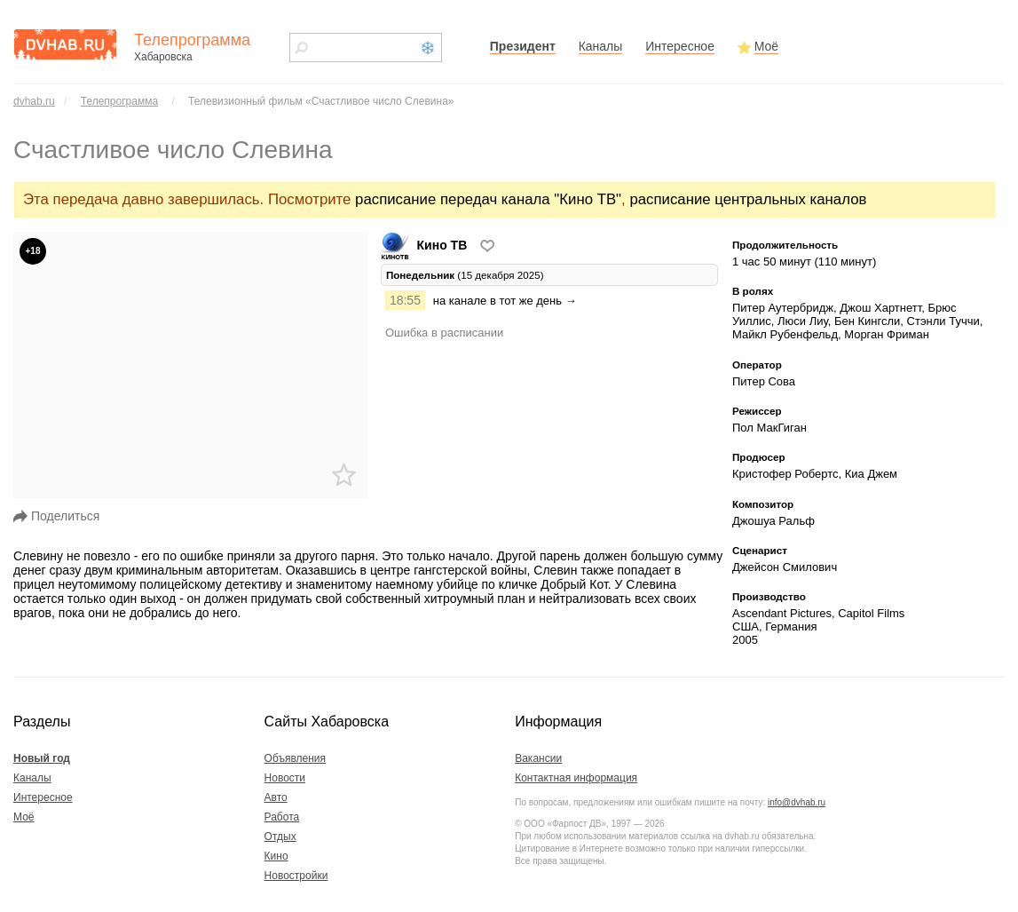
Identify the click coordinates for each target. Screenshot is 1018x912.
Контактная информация (576, 778)
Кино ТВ (425, 245)
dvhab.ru (34, 101)
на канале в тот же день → (505, 300)
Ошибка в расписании (444, 332)
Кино (276, 856)
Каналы (601, 46)
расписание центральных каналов (747, 199)
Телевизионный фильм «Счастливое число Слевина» (321, 101)
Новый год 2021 (427, 48)
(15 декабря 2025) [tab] (465, 275)
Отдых (280, 836)
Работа (282, 817)
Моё (766, 46)
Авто (276, 797)
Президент (523, 46)
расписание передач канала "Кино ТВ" (488, 199)
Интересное (679, 46)
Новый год (41, 758)
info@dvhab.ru (796, 802)
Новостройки (296, 875)
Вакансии (538, 758)
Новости (284, 778)
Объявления (295, 758)
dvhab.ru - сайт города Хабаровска (64, 44)
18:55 (405, 300)
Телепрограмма (119, 101)
